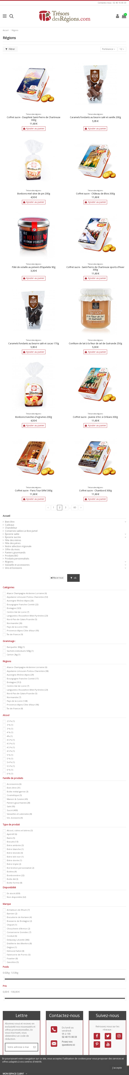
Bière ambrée (15, 845)
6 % (10, 769)
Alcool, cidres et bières (20, 830)
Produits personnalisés (17, 558)
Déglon (12, 947)
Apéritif (12, 834)
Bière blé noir (15, 856)
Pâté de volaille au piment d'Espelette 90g (33, 267)
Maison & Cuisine (17, 799)
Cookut (12, 936)
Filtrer (10, 49)
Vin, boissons (15, 817)
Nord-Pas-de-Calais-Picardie (22, 693)
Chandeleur (11, 527)
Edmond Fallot (15, 951)
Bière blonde (15, 852)
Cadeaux (9, 524)
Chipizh (12, 924)
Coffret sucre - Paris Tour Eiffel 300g (33, 490)
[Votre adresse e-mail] (18, 1047)
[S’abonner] (34, 1047)
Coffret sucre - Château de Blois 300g (95, 193)
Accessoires (14, 784)
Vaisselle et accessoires (17, 564)
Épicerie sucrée (13, 537)
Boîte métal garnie (17, 791)
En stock (13, 893)
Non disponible (16, 897)
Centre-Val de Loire (18, 612)
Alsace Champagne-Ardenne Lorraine (27, 593)
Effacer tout (57, 577)
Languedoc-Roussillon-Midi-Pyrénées (27, 615)
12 (122, 49)
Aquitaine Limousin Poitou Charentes (27, 597)
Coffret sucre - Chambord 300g (95, 490)
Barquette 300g (16, 647)
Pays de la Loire (17, 626)
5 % (10, 754)
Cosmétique (14, 795)
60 (74, 507)
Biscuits (12, 841)
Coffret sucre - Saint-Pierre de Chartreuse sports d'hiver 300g (95, 268)
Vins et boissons (13, 568)
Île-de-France (15, 634)
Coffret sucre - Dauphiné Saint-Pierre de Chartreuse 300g (33, 118)
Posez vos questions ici (68, 1043)
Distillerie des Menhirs (19, 943)
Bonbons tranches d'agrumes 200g (33, 417)
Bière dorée (14, 860)
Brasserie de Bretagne (19, 921)
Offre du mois (12, 549)
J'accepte (117, 1067)
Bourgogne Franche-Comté (22, 604)
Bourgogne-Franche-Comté (22, 678)
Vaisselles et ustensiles (19, 814)
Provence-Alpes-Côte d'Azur (23, 630)
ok (73, 577)
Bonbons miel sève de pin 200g (33, 193)
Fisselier (12, 958)
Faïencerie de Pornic (18, 954)
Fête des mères (13, 540)
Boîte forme (14, 882)
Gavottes (13, 962)
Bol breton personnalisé (20, 867)
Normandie (14, 623)
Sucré (12, 810)
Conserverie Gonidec (19, 932)
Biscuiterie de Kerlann (19, 917)
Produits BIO (11, 555)
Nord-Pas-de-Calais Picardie (22, 619)
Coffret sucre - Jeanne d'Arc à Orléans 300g (95, 417)
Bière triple (14, 864)
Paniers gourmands (15, 552)
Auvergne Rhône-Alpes (20, 600)
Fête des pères (12, 543)
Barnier (12, 913)
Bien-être (10, 521)
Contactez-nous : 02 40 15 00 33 (112, 2)
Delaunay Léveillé (18, 939)
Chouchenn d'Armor (18, 928)
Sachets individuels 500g (20, 650)
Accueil (6, 515)
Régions (9, 561)
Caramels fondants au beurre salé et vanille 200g (95, 117)
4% (10, 736)
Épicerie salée (12, 534)
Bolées (12, 871)
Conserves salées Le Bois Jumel (21, 531)
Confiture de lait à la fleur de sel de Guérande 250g (95, 343)
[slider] (4, 979)
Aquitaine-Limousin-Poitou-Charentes (27, 671)
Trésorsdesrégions (33, 114)
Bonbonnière (15, 875)
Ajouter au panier (33, 128)
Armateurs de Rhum (18, 909)
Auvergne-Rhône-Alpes (20, 674)
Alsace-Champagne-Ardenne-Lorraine (27, 667)
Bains (11, 838)
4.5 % (11, 739)
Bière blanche (15, 849)
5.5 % (11, 766)
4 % (10, 732)
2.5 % (11, 721)
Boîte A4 (12, 879)
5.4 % (11, 762)
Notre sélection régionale (18, 546)
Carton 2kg (13, 654)
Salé (11, 806)
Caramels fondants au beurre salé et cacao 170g (33, 343)
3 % (10, 724)
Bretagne (14, 608)
